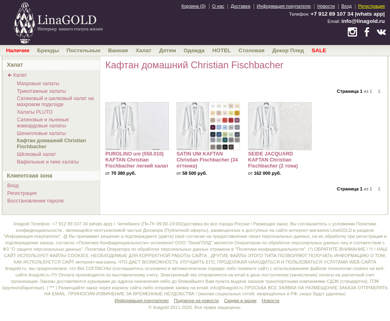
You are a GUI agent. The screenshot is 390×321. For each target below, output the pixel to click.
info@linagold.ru (363, 21)
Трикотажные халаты (41, 91)
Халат (20, 75)
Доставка (240, 6)
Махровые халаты (38, 83)
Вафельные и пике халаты (48, 162)
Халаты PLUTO (35, 112)
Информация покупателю (284, 6)
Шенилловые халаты (41, 133)
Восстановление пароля (35, 201)
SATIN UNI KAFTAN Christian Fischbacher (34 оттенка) (208, 126)
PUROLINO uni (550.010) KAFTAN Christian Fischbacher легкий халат (137, 126)
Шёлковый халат (36, 154)
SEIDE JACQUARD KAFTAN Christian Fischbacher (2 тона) (280, 126)
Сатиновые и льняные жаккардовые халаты (43, 123)
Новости (326, 6)
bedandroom (57, 22)
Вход (346, 6)
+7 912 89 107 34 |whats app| (348, 14)
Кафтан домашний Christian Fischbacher (51, 143)
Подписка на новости (196, 300)
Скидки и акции (240, 300)
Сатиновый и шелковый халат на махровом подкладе (55, 101)
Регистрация (371, 6)
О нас (218, 6)
